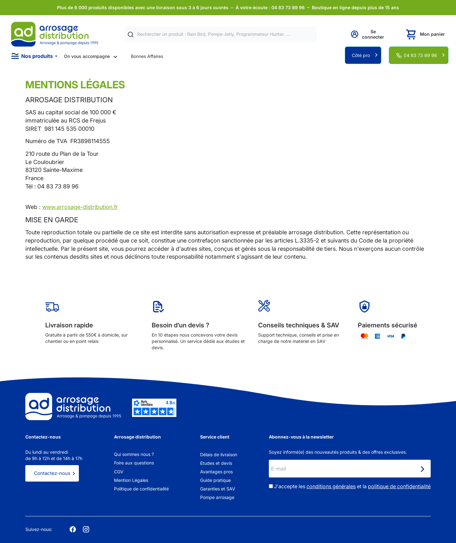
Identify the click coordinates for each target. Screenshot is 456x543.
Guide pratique (215, 480)
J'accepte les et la (352, 486)
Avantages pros (216, 471)
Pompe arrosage (217, 497)
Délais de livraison (218, 454)
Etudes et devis (216, 463)
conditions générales (331, 486)
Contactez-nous (52, 473)
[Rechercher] (130, 34)
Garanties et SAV (217, 488)
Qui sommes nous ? (134, 454)
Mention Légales (131, 480)
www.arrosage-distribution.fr (80, 207)
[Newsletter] (422, 469)
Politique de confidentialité (141, 488)
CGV (119, 471)
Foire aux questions (134, 462)
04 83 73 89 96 (420, 55)
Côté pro (361, 55)
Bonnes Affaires (147, 56)
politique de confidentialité (399, 486)
